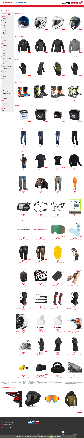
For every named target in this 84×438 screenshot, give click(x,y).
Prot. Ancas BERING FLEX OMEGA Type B (57, 263)
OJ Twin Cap (74, 262)
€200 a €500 (4, 105)
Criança (3, 83)
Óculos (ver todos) (19, 220)
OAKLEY (3, 33)
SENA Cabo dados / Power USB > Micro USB (40, 217)
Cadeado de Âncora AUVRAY (57, 377)
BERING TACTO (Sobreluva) (41, 354)
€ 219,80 (24, 54)
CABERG (3, 28)
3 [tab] (33, 385)
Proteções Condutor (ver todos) (21, 243)
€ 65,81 (24, 123)
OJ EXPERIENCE (58, 147)
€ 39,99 (58, 169)
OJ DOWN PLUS (58, 193)
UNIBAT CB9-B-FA (40, 124)
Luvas (3, 48)
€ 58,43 (41, 123)
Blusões (3, 47)
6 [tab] (39, 385)
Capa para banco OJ (75, 377)
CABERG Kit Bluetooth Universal (75, 216)
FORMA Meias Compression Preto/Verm (57, 308)
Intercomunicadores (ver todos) (21, 197)
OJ (2, 35)
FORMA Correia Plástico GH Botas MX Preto (41, 309)
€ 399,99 (41, 31)
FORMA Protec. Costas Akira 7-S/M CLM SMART (74, 309)
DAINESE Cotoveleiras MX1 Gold (41, 262)
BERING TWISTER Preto (74, 147)
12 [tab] (51, 385)
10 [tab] (47, 385)
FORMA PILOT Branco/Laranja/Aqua (23, 101)
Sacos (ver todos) (18, 266)
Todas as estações (5, 93)
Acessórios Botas (5, 65)
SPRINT (3, 40)
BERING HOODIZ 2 (74, 170)
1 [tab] (29, 385)
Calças (3, 53)
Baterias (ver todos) (19, 105)
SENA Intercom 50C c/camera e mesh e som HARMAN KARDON (23, 217)
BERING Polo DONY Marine (41, 170)
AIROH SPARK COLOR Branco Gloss (57, 33)
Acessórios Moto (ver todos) (21, 357)
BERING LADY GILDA (23, 147)
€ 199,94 (58, 31)
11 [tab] (49, 385)
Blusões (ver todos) (19, 36)
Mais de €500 (4, 106)
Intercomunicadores (6, 58)
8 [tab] (43, 385)
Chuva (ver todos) (18, 174)
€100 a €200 (4, 103)
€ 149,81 (75, 31)
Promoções (4, 98)
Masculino (4, 80)
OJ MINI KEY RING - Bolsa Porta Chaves (75, 285)
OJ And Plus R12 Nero (24, 193)
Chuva (3, 56)
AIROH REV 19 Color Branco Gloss (40, 33)
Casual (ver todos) (19, 151)
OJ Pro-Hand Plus (23, 354)
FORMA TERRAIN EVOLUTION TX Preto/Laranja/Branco (58, 102)
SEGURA (3, 37)
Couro (3, 75)
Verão (3, 90)
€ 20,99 (41, 353)
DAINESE (3, 30)
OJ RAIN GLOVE (58, 354)
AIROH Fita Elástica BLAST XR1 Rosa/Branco (41, 240)
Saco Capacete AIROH (41, 285)
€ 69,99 (75, 77)
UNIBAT (3, 42)
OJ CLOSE (24, 285)
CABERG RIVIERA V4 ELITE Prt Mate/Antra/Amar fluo (74, 34)
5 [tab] (37, 385)
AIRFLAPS (4, 22)
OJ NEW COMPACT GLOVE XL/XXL (74, 354)
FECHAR (51, 436)
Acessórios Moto (5, 69)
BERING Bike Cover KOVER (41, 377)
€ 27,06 (58, 123)
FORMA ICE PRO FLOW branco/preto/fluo (75, 102)
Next (82, 382)
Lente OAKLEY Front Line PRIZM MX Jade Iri (57, 240)
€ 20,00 (75, 238)
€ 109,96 (75, 54)
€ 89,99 (41, 376)
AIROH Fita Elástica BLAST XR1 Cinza (24, 239)
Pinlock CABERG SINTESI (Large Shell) (58, 331)
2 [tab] (31, 385)
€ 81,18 (75, 123)
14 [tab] (54, 385)
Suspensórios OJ (23, 170)
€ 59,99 (24, 77)
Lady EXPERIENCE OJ (41, 147)
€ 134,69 (58, 54)
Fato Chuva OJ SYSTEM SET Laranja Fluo (75, 194)
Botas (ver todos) (18, 82)
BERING (3, 27)
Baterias (3, 52)
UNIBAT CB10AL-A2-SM (23, 124)
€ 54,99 (58, 77)
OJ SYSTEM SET (41, 193)
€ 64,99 (41, 169)
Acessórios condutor (6, 68)
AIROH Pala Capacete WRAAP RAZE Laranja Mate (75, 332)
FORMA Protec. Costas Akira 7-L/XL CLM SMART (23, 309)
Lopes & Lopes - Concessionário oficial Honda (10, 418)
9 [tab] (45, 385)
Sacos (3, 63)
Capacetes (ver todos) (19, 13)
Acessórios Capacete (6, 66)
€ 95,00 (58, 238)
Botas (3, 50)
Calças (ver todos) (19, 128)
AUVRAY (3, 25)
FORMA (3, 32)
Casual (3, 55)
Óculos (3, 60)
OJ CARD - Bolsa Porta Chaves (57, 285)
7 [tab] (41, 385)
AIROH (3, 24)
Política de (57, 436)
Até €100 (3, 102)
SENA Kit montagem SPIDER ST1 (58, 216)
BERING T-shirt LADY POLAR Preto (57, 170)
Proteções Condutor (6, 61)
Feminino (3, 81)
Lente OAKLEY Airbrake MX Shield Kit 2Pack (75, 240)
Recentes (3, 96)
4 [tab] (35, 385)
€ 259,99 (41, 54)
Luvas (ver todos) (18, 59)
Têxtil (3, 73)
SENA (3, 38)
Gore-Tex (3, 76)
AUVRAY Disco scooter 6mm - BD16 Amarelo (23, 378)
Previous (1, 382)
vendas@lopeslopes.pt (8, 427)
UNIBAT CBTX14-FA (74, 124)
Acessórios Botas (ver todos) (21, 289)
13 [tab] (52, 385)
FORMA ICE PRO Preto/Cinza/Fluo (40, 101)
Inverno (3, 86)
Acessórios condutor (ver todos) (21, 334)
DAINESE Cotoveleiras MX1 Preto (24, 262)
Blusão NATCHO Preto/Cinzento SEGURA (41, 57)
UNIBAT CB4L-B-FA (57, 124)
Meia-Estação (4, 91)
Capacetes (4, 45)
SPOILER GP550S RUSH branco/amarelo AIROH (23, 332)
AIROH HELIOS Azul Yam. (23, 33)
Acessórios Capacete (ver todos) (22, 312)
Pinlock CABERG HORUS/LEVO (40, 331)
